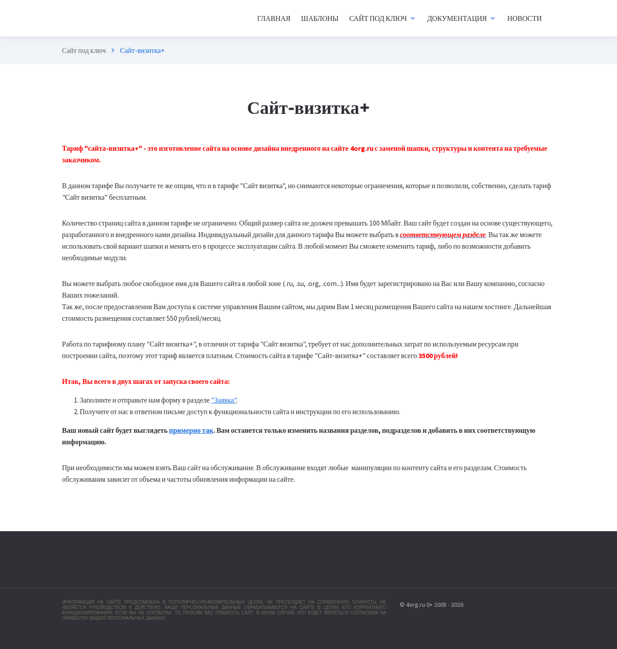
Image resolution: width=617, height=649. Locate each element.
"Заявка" (223, 399)
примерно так (191, 430)
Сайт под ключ (84, 50)
